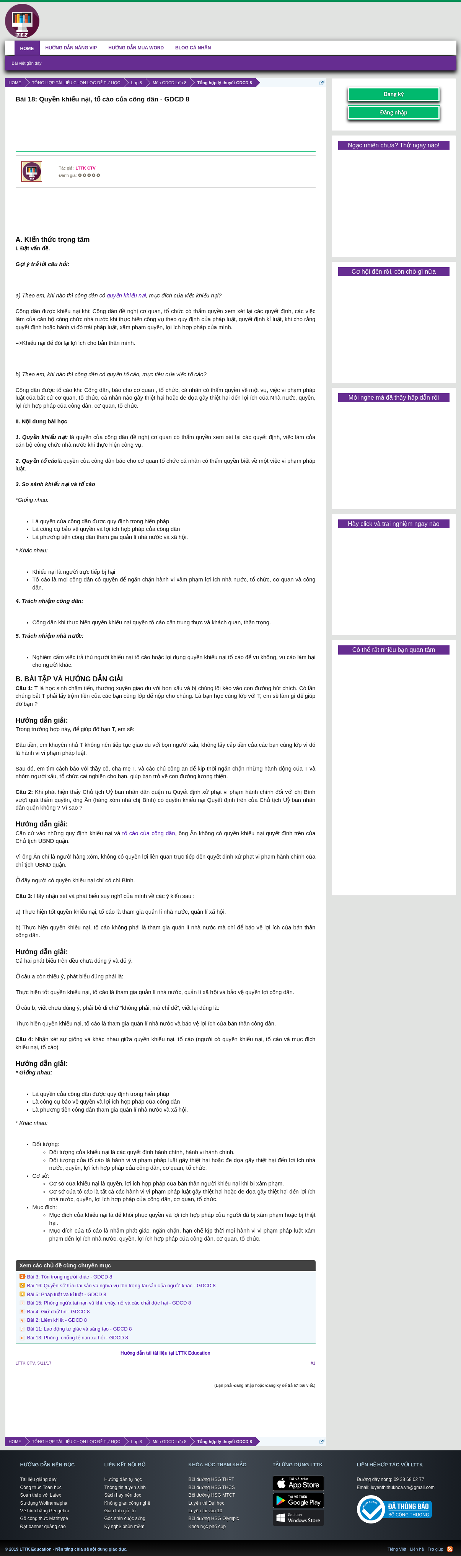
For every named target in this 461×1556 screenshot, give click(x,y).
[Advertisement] (165, 128)
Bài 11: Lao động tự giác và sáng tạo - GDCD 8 (79, 1329)
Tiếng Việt (397, 1549)
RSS (450, 1549)
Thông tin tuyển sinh (125, 1487)
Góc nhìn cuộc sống (124, 1518)
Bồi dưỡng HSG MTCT (212, 1495)
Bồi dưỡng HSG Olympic (214, 1518)
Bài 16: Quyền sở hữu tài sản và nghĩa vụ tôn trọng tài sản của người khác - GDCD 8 (121, 1285)
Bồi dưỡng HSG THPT (212, 1479)
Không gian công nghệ (127, 1503)
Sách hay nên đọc (122, 1495)
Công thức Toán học (41, 1487)
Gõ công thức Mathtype (44, 1518)
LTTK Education (129, 1544)
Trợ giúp (435, 1549)
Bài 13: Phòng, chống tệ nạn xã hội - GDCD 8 (77, 1337)
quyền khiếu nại (126, 295)
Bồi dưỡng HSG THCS (212, 1487)
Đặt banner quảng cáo (43, 1526)
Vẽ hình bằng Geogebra (45, 1511)
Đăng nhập (393, 112)
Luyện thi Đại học (207, 1503)
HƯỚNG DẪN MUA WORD (136, 48)
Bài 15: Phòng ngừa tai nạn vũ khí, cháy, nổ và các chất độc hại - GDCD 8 (109, 1303)
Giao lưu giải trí (120, 1511)
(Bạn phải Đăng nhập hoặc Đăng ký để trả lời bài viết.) (264, 1385)
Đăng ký (393, 94)
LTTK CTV (86, 168)
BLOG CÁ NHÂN (193, 48)
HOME (27, 48)
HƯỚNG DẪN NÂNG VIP (71, 48)
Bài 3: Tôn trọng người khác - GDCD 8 (69, 1277)
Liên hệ (417, 1549)
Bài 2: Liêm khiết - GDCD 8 (57, 1320)
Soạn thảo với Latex (40, 1495)
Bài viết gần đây (27, 63)
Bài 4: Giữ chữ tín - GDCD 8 (58, 1311)
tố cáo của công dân (148, 833)
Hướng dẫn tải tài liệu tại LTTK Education (165, 1353)
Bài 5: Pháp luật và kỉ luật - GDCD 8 (66, 1294)
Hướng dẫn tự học (123, 1479)
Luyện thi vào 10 (205, 1511)
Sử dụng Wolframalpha (44, 1503)
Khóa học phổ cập (207, 1526)
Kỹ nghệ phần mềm (124, 1526)
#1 (313, 1363)
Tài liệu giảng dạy (38, 1479)
